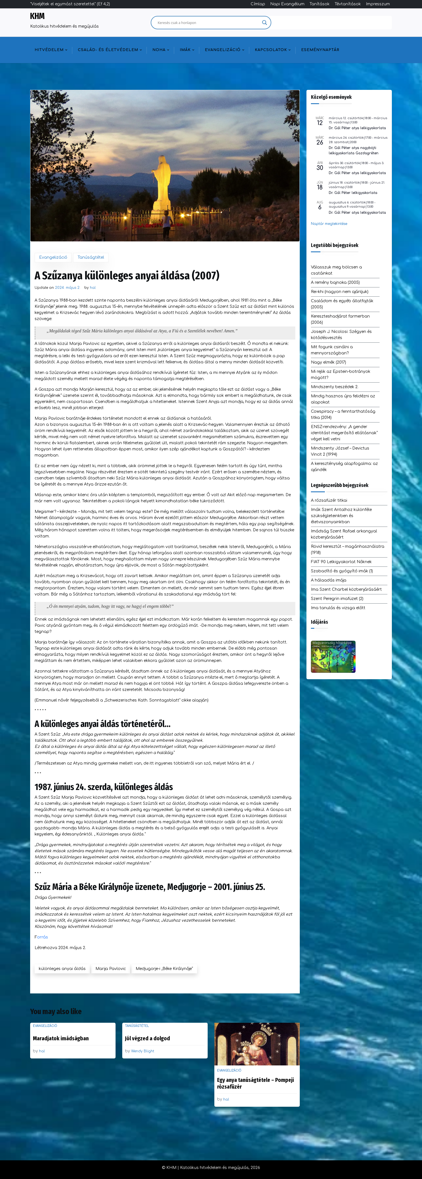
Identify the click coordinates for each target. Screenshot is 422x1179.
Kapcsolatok (271, 50)
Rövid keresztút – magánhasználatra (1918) (347, 549)
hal (93, 287)
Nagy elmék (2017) (328, 362)
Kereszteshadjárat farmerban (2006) (340, 319)
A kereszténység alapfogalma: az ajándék (344, 467)
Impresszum (378, 4)
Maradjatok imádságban (61, 1038)
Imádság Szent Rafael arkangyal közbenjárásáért (344, 534)
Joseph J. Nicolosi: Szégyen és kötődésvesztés (341, 335)
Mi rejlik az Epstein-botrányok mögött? (340, 374)
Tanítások (320, 4)
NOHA (159, 50)
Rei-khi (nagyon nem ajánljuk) (339, 292)
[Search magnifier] (264, 23)
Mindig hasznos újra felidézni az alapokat (343, 399)
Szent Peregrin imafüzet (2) (337, 599)
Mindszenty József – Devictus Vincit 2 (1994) (340, 451)
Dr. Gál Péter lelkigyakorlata (353, 193)
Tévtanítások (348, 4)
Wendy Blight (142, 1051)
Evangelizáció (223, 50)
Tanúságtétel (91, 257)
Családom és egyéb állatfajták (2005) (342, 304)
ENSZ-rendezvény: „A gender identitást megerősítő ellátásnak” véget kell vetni (344, 433)
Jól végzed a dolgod (147, 1038)
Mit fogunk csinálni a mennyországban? (332, 350)
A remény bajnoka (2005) (335, 282)
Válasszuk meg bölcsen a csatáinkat (336, 270)
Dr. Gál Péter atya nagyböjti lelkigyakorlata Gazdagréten (353, 150)
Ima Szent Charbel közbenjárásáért (346, 589)
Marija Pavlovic (110, 969)
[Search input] (208, 23)
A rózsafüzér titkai (329, 500)
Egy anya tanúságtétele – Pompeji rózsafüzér (255, 1083)
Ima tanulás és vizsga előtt (338, 608)
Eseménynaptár (320, 50)
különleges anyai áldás (62, 969)
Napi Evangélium (287, 4)
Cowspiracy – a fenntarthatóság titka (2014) (343, 414)
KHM (37, 16)
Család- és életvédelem (108, 50)
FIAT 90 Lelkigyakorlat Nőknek (341, 562)
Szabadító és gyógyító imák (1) (342, 571)
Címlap (258, 4)
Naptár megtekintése (329, 224)
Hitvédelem (49, 50)
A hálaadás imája (328, 580)
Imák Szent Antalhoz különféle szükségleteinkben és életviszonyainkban (341, 516)
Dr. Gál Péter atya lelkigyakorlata (357, 128)
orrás (42, 937)
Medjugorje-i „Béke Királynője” (164, 969)
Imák (185, 50)
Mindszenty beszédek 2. (334, 387)
